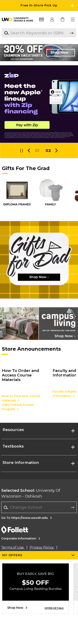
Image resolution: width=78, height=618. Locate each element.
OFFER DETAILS (54, 608)
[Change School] (39, 507)
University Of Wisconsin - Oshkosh (30, 493)
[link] (62, 19)
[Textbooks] (41, 19)
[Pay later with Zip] (39, 104)
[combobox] (39, 507)
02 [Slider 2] (48, 150)
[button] (73, 19)
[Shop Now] (39, 260)
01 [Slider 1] (37, 150)
